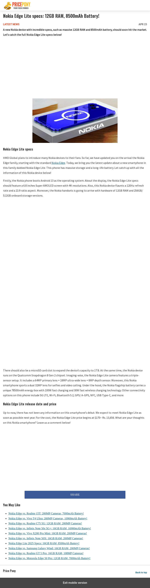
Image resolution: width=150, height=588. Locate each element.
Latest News (11, 24)
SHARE (75, 494)
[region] (75, 68)
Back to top (141, 572)
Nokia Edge (58, 163)
